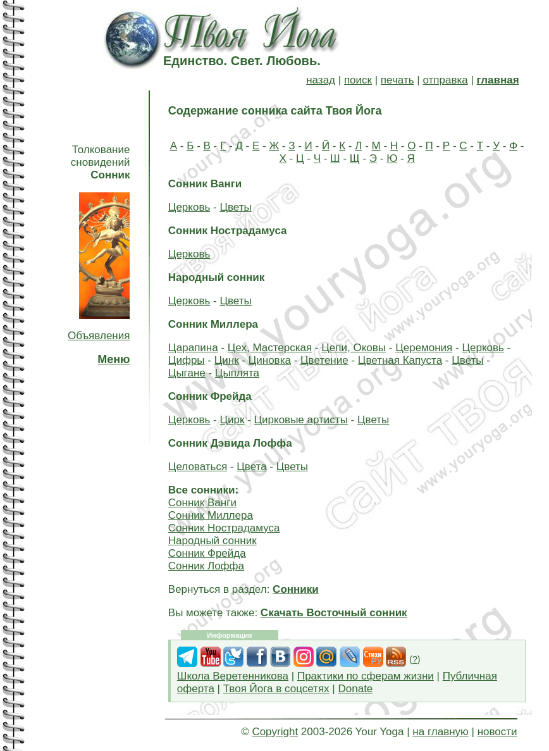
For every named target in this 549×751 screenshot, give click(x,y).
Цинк (226, 360)
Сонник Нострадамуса (224, 528)
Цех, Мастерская (270, 348)
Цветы (235, 207)
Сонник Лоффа (206, 566)
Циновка (270, 360)
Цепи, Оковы (353, 348)
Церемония (423, 348)
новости (497, 732)
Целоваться (197, 467)
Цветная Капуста (400, 360)
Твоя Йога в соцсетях (276, 689)
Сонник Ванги (202, 503)
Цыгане (187, 373)
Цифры (186, 360)
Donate (355, 689)
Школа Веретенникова (232, 676)
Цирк (231, 420)
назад (320, 80)
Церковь (189, 207)
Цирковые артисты (300, 420)
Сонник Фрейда (207, 553)
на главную (440, 732)
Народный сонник (212, 541)
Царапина (193, 348)
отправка (445, 80)
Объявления (99, 336)
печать (397, 80)
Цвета (251, 467)
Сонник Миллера (210, 515)
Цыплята (237, 373)
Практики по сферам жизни (365, 676)
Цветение (324, 360)
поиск (358, 80)
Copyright (275, 732)
